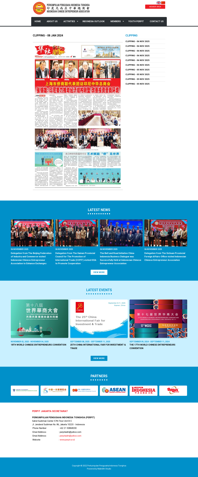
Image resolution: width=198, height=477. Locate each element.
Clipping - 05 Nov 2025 (137, 70)
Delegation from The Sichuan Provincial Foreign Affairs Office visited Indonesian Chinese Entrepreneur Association (165, 256)
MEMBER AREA (155, 7)
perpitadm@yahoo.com (70, 436)
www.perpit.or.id (67, 439)
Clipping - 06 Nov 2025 (137, 41)
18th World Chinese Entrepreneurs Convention (38, 344)
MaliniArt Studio (104, 469)
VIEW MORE (99, 272)
